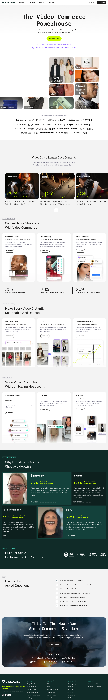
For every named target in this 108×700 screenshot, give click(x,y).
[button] (22, 2)
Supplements (71, 695)
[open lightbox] (15, 488)
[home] (8, 2)
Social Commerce (32, 689)
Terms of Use (51, 692)
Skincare (70, 689)
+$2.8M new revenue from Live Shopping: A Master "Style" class (55, 202)
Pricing (41, 2)
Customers (32, 2)
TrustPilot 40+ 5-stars (71, 662)
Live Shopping (31, 686)
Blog (48, 686)
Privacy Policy (52, 695)
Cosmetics (70, 686)
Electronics (71, 698)
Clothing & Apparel (73, 684)
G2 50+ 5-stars (36, 662)
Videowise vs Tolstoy (94, 684)
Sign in (91, 2)
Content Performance (33, 695)
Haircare (70, 692)
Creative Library (32, 692)
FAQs (48, 684)
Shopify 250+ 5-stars (52, 662)
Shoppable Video (32, 684)
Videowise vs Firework (94, 686)
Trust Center (51, 698)
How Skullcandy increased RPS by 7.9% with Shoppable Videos (19, 202)
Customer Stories (52, 689)
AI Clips (30, 698)
